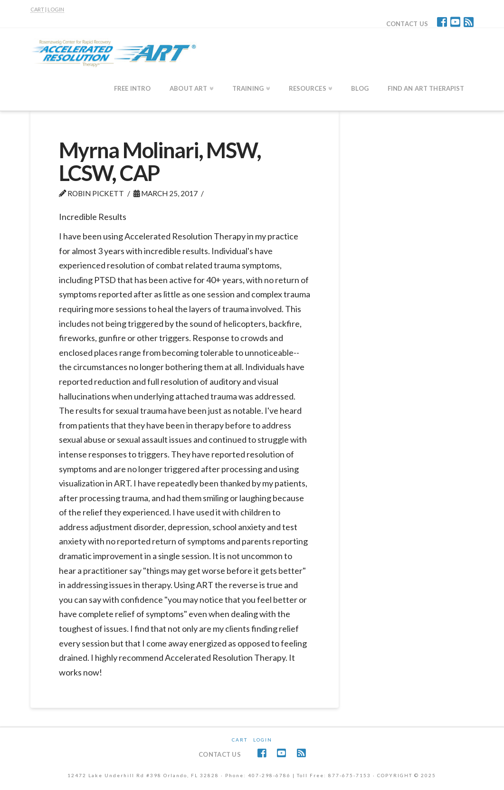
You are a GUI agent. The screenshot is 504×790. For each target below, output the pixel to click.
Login (262, 739)
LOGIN (56, 9)
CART (37, 9)
